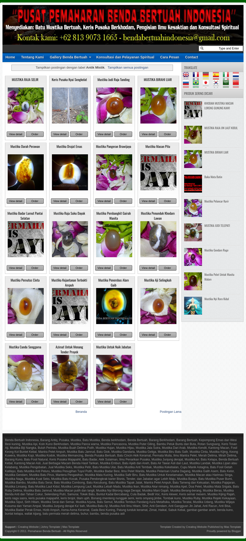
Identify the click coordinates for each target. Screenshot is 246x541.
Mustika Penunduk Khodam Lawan (158, 215)
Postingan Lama (170, 412)
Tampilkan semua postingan (128, 67)
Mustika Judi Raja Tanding (113, 79)
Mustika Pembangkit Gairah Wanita (113, 215)
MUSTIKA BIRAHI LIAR (158, 79)
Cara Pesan (169, 57)
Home (10, 57)
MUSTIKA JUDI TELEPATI (217, 225)
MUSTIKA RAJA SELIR (25, 79)
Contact (191, 57)
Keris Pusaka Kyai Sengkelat (69, 79)
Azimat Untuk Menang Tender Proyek (69, 349)
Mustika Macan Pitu (157, 146)
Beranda (81, 412)
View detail (15, 134)
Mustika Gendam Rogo (216, 250)
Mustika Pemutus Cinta (25, 280)
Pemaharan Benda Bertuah (44, 531)
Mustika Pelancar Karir (217, 201)
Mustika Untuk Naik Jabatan (113, 346)
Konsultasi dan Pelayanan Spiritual (125, 57)
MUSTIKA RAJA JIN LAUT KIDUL (221, 128)
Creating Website (28, 526)
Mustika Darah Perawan (25, 146)
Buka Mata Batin (213, 177)
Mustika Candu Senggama (25, 346)
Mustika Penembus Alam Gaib (113, 282)
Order (34, 134)
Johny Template (50, 526)
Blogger (236, 531)
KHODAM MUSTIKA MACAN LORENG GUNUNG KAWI (219, 105)
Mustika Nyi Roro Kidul (217, 299)
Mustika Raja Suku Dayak (69, 213)
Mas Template (70, 526)
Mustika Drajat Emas (69, 146)
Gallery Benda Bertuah (68, 57)
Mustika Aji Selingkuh (157, 280)
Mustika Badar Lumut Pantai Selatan (25, 215)
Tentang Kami (32, 57)
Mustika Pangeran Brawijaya (113, 146)
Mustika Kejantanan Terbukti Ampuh (69, 282)
